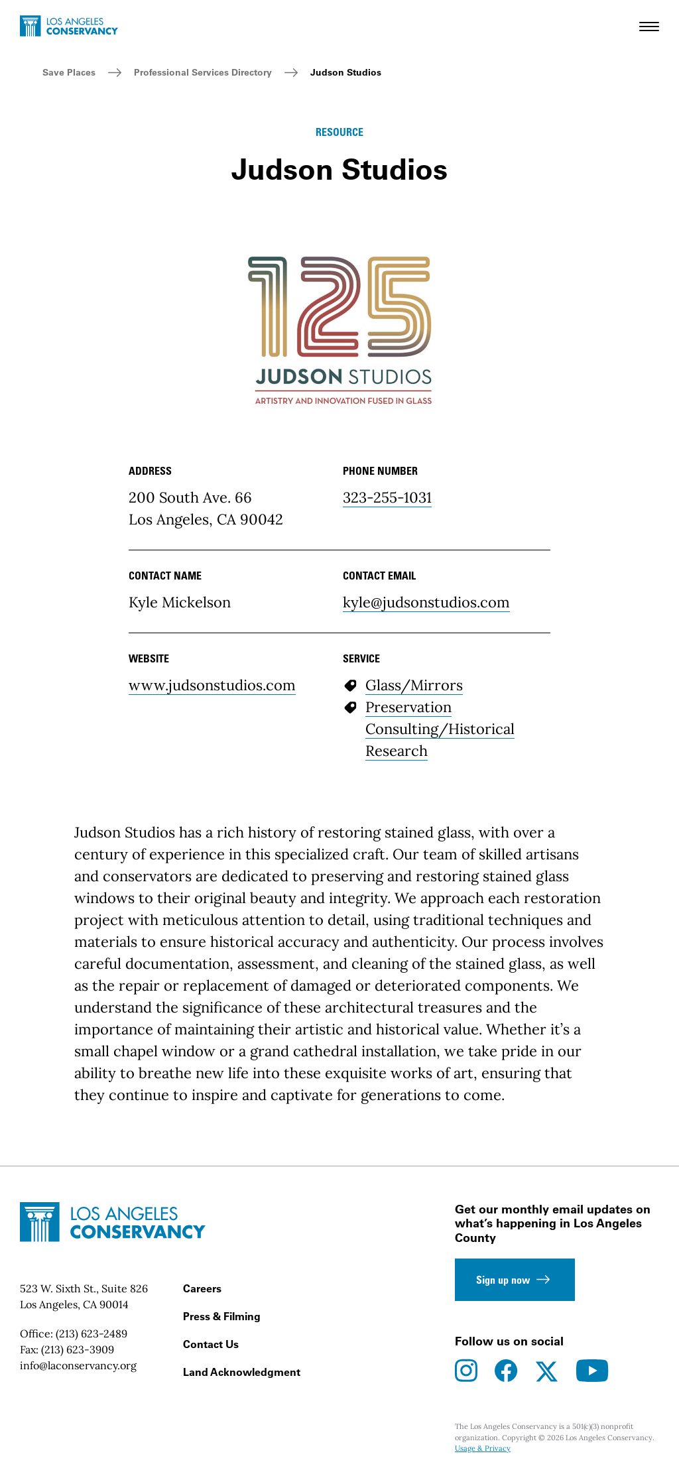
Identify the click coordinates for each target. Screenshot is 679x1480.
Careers (202, 1288)
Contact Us (211, 1344)
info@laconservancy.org (78, 1365)
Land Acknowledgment (241, 1372)
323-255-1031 (387, 497)
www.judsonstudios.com (212, 685)
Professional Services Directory (203, 72)
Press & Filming (222, 1316)
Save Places (68, 72)
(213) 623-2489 (91, 1333)
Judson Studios (345, 72)
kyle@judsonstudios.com (426, 602)
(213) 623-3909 (77, 1349)
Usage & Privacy (483, 1448)
